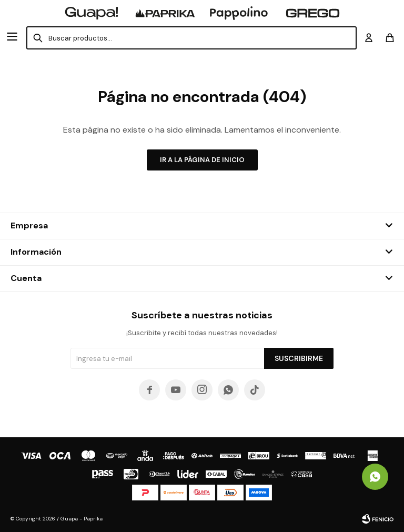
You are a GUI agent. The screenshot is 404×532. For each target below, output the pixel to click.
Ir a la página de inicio (202, 159)
